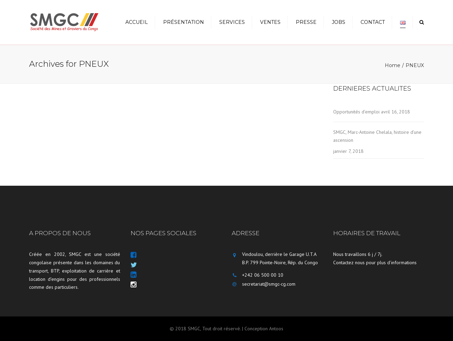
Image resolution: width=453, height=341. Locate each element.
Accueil (136, 22)
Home (392, 65)
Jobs (338, 22)
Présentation (183, 22)
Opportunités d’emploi (356, 112)
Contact (373, 22)
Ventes (270, 22)
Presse (306, 22)
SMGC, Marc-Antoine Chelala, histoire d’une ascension (377, 136)
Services (232, 22)
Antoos (276, 328)
